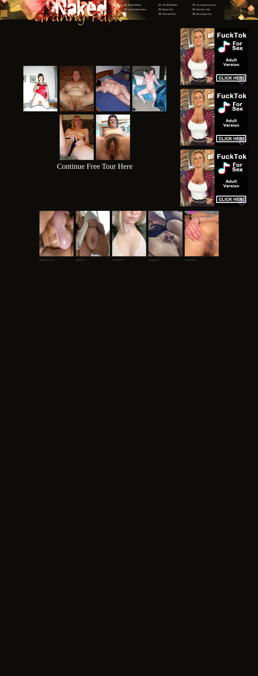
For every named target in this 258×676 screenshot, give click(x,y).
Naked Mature (134, 5)
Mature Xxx (167, 9)
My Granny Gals (203, 14)
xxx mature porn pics (206, 5)
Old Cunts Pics (169, 14)
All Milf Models (169, 5)
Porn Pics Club (203, 9)
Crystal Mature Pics (137, 9)
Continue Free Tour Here (95, 166)
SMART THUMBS (137, 589)
